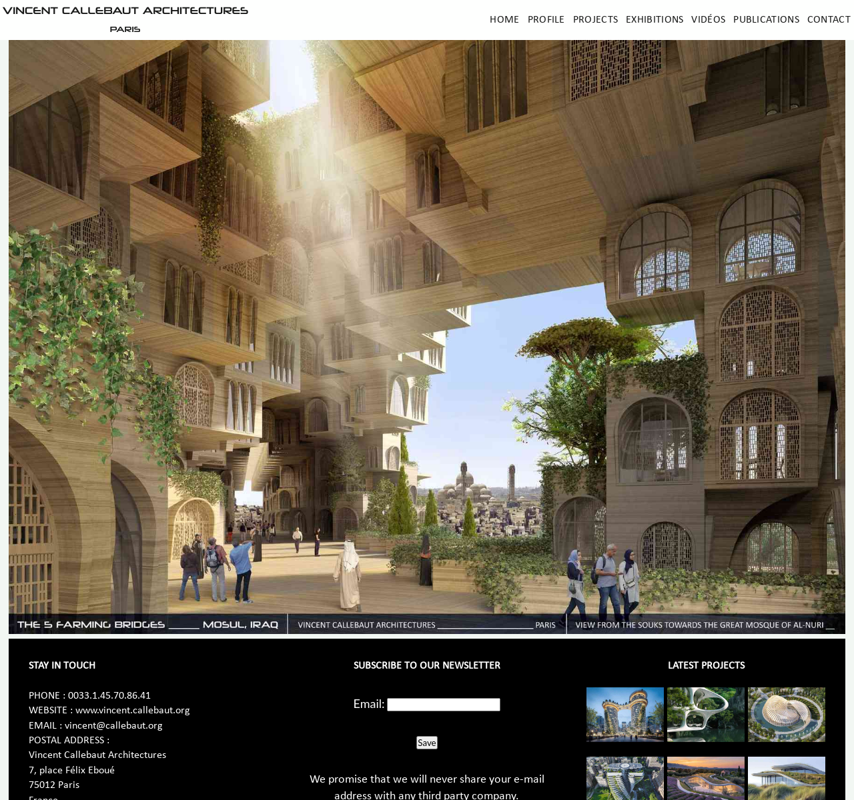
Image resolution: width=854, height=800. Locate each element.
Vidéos (708, 20)
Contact (829, 20)
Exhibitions (654, 20)
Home (504, 20)
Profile (546, 20)
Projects (595, 20)
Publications (766, 20)
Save (427, 742)
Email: (369, 703)
